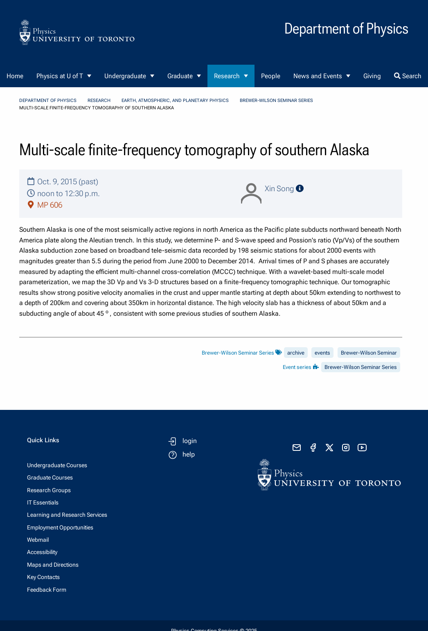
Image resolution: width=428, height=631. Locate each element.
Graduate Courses (50, 477)
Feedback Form (46, 589)
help (188, 454)
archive (295, 353)
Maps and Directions (53, 564)
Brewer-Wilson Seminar (369, 353)
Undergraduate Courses (57, 465)
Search (407, 76)
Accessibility (42, 552)
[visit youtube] (362, 447)
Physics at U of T (59, 76)
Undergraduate (125, 76)
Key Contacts (43, 577)
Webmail (38, 539)
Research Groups (49, 490)
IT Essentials (43, 502)
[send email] (297, 447)
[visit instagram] (346, 447)
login (189, 441)
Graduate (180, 76)
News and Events (317, 76)
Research (227, 76)
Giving (372, 76)
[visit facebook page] (313, 447)
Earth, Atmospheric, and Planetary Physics (175, 100)
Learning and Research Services (67, 514)
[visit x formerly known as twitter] (329, 447)
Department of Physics (48, 100)
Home (15, 76)
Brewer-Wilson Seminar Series (276, 100)
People (270, 76)
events (322, 353)
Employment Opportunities (60, 527)
